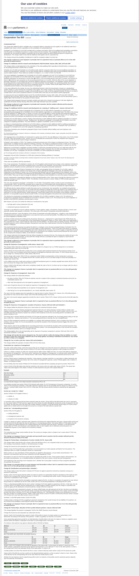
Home (6, 32)
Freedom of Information (25, 573)
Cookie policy (58, 572)
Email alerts (70, 24)
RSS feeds (78, 24)
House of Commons (9, 35)
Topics (75, 35)
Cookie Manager (65, 572)
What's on (27, 35)
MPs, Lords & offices (29, 32)
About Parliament (40, 32)
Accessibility (63, 24)
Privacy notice (51, 572)
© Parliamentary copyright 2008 (12, 570)
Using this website (39, 573)
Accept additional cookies (33, 18)
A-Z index (6, 573)
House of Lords (19, 35)
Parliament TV (64, 35)
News (70, 35)
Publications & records (53, 35)
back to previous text (72, 42)
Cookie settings (76, 18)
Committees (44, 35)
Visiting (57, 32)
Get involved (50, 32)
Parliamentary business (15, 32)
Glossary (11, 573)
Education (63, 32)
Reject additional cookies (56, 18)
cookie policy (70, 13)
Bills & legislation (35, 35)
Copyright (46, 573)
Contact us (84, 24)
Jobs (32, 573)
